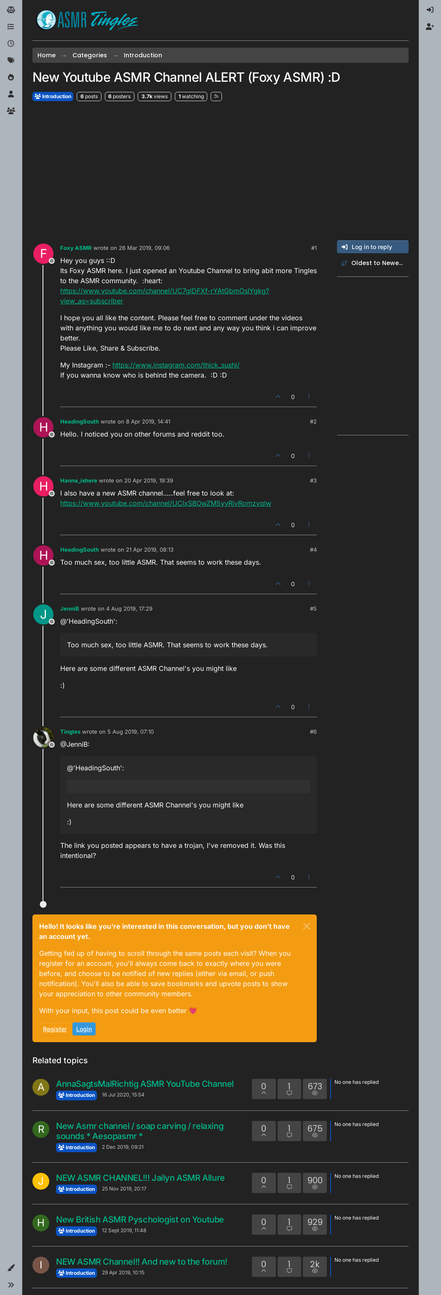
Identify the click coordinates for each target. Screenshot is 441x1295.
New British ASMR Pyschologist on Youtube (140, 1220)
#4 (313, 549)
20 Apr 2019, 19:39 (148, 480)
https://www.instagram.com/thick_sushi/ (176, 365)
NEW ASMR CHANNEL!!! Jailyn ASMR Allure (140, 1178)
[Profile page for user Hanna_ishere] (43, 486)
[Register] (430, 27)
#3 (313, 480)
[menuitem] (430, 10)
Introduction (53, 96)
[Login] (430, 10)
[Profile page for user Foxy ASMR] (43, 254)
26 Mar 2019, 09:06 (144, 247)
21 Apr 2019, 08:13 (150, 549)
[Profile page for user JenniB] (43, 614)
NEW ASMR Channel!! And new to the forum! (141, 1262)
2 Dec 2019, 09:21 (123, 1147)
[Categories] (11, 27)
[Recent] (11, 44)
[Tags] (11, 60)
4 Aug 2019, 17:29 (129, 608)
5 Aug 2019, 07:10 (130, 731)
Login (84, 1028)
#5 (313, 608)
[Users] (11, 94)
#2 (313, 421)
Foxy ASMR (76, 247)
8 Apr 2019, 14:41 (148, 421)
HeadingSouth (79, 421)
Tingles (70, 731)
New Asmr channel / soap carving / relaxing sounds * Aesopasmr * (139, 1131)
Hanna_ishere (78, 480)
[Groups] (11, 111)
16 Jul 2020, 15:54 (123, 1094)
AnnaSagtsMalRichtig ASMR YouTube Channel (145, 1084)
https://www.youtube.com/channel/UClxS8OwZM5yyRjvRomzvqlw (165, 503)
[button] (11, 1268)
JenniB (69, 608)
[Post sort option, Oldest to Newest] (373, 263)
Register (55, 1028)
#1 (314, 247)
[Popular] (11, 77)
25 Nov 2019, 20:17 (124, 1188)
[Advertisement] (220, 171)
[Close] (307, 926)
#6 (313, 731)
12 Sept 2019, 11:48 (124, 1230)
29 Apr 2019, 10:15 (123, 1272)
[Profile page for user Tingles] (43, 737)
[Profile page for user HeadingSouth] (43, 427)
